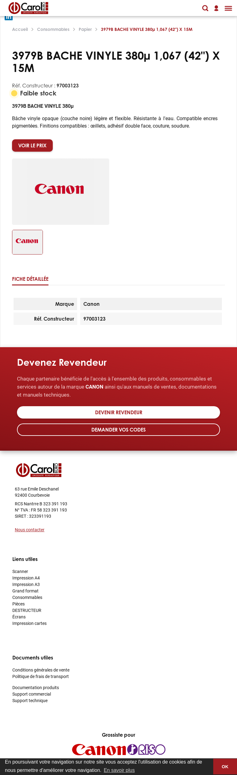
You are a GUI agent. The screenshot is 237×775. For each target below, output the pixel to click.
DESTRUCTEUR (26, 610)
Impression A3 (26, 584)
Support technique (30, 700)
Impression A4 (26, 578)
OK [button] (225, 766)
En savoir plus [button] (119, 770)
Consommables (27, 597)
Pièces (18, 604)
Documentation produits (35, 687)
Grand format (25, 591)
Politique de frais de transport (40, 676)
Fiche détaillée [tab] (30, 279)
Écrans (19, 617)
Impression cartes (29, 623)
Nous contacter (29, 530)
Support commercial (31, 694)
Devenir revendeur (118, 412)
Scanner (20, 571)
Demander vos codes (118, 430)
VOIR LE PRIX (32, 145)
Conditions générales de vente (40, 670)
